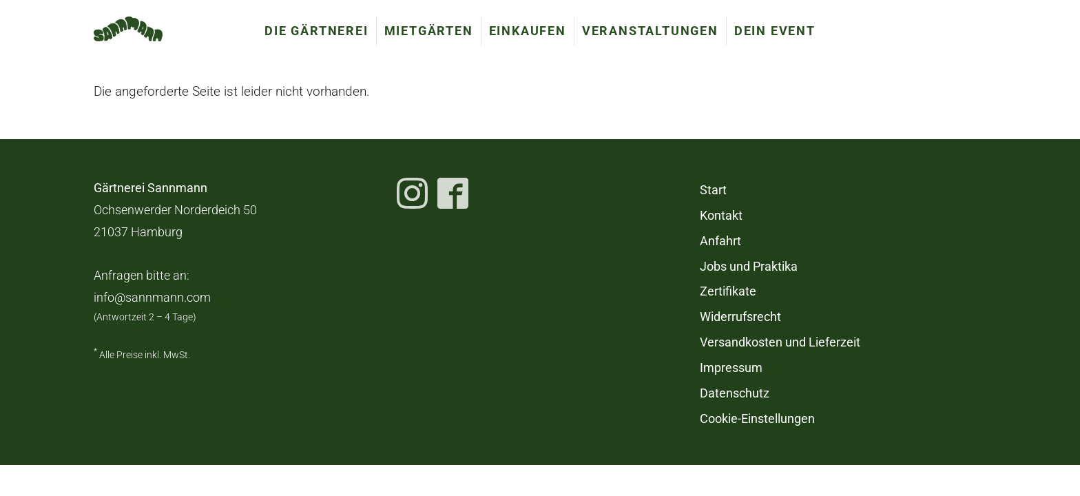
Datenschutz (734, 393)
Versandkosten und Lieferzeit (780, 342)
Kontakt (721, 216)
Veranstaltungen (650, 30)
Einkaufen (527, 30)
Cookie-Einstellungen (757, 419)
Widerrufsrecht (740, 317)
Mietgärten (428, 30)
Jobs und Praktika (749, 266)
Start (713, 190)
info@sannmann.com (152, 297)
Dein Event (775, 30)
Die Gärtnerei (316, 30)
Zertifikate (728, 291)
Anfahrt (720, 241)
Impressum (731, 368)
